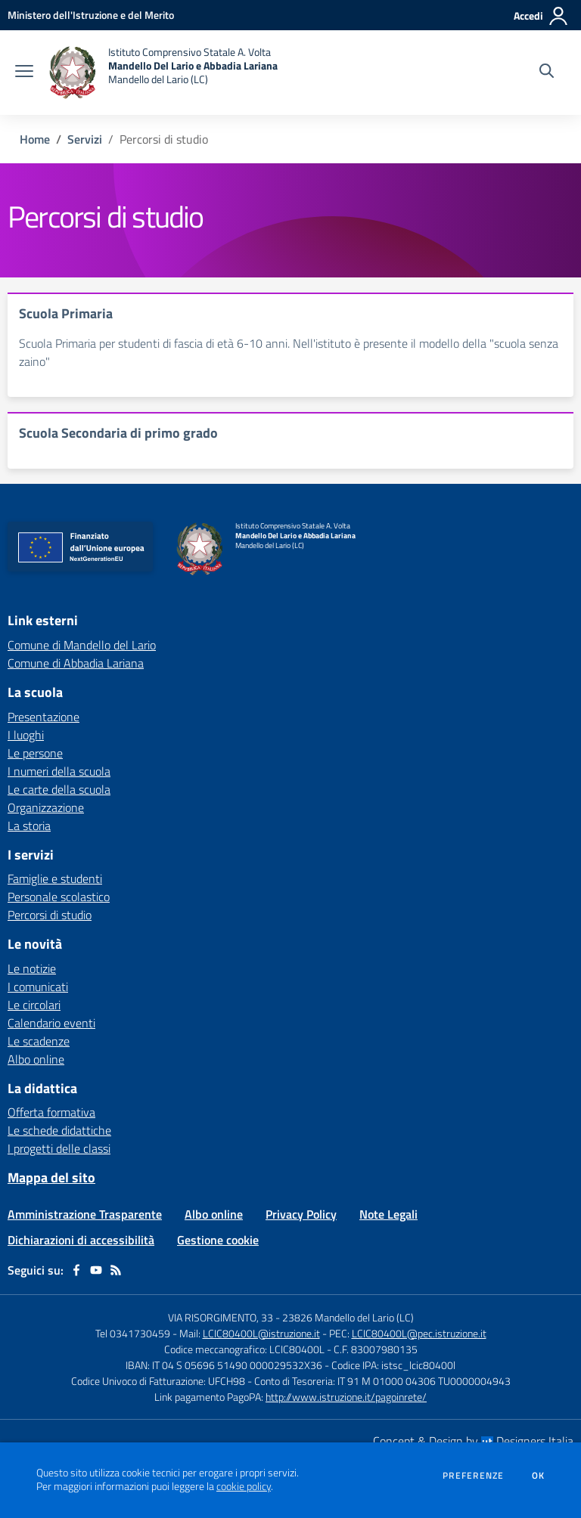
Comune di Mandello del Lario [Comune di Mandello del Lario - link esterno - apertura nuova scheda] (82, 645)
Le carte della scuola (59, 789)
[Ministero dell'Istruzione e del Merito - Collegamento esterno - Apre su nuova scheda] (91, 15)
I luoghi (26, 735)
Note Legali (388, 1214)
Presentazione (43, 717)
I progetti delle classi (59, 1148)
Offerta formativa (51, 1112)
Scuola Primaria (66, 313)
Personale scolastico (59, 897)
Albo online (36, 1059)
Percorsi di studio (50, 915)
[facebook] (76, 1270)
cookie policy (243, 1486)
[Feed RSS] (116, 1270)
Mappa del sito (51, 1177)
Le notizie (32, 968)
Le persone (35, 753)
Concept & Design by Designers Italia (473, 1441)
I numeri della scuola (59, 771)
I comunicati (38, 986)
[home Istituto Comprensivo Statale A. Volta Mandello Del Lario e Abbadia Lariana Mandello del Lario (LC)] (163, 72)
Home (35, 139)
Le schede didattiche (59, 1130)
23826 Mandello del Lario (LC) (348, 1317)
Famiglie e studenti (55, 878)
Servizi (84, 139)
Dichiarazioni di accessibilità (81, 1240)
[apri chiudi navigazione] (24, 73)
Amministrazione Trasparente (85, 1214)
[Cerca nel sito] (546, 72)
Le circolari (34, 1005)
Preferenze (473, 1475)
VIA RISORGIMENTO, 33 (220, 1317)
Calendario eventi (51, 1023)
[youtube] (96, 1270)
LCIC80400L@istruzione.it (261, 1333)
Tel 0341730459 (132, 1333)
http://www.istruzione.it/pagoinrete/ (346, 1397)
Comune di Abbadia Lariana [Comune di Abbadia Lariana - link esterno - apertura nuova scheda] (76, 663)
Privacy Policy (301, 1214)
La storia (29, 825)
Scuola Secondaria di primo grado (118, 433)
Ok (538, 1475)
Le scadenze (39, 1041)
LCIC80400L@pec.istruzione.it (419, 1333)
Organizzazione (46, 807)
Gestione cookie (218, 1240)
